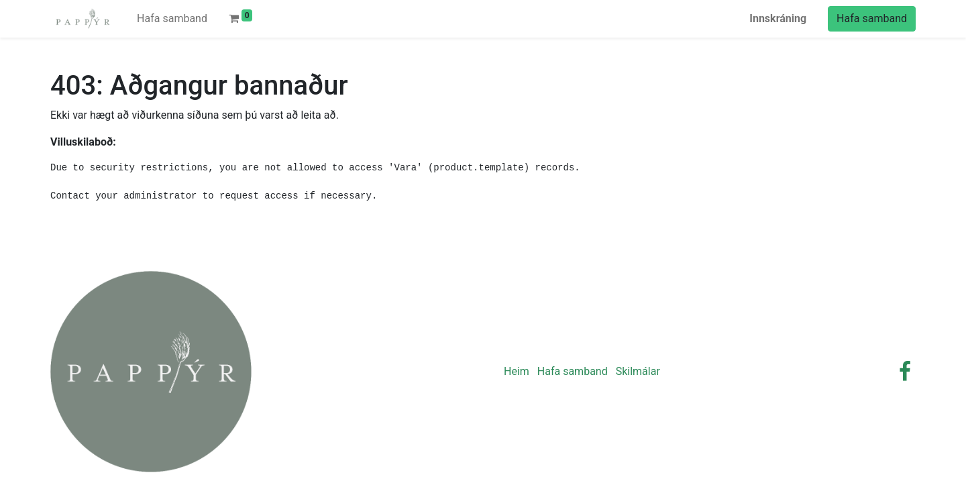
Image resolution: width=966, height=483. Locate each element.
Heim (516, 371)
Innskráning (777, 18)
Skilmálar (638, 371)
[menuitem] (172, 18)
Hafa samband (872, 18)
